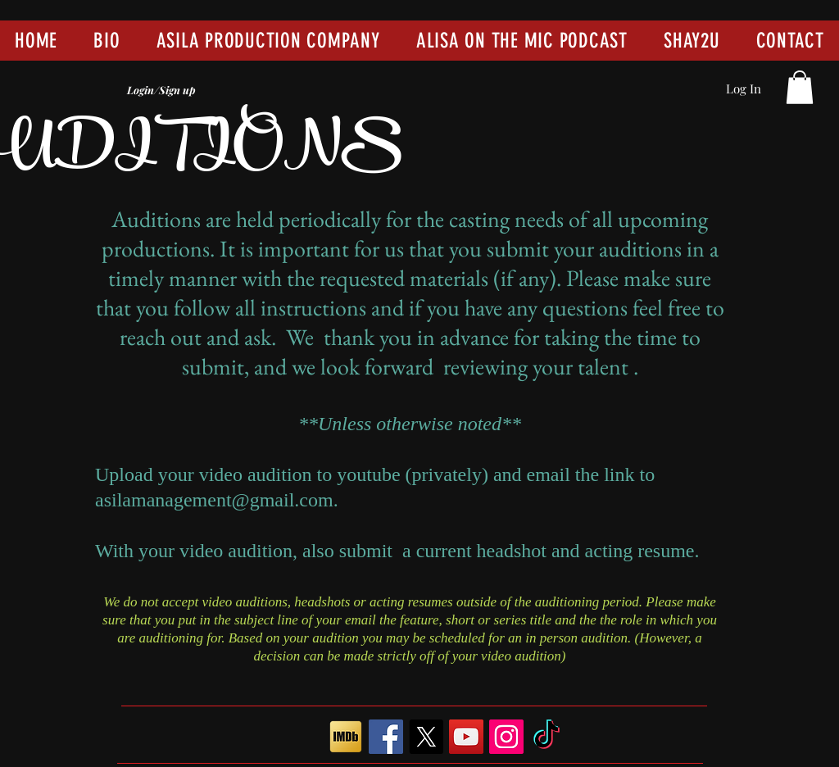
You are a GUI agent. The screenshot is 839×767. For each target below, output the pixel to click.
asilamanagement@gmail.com (214, 500)
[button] (800, 87)
